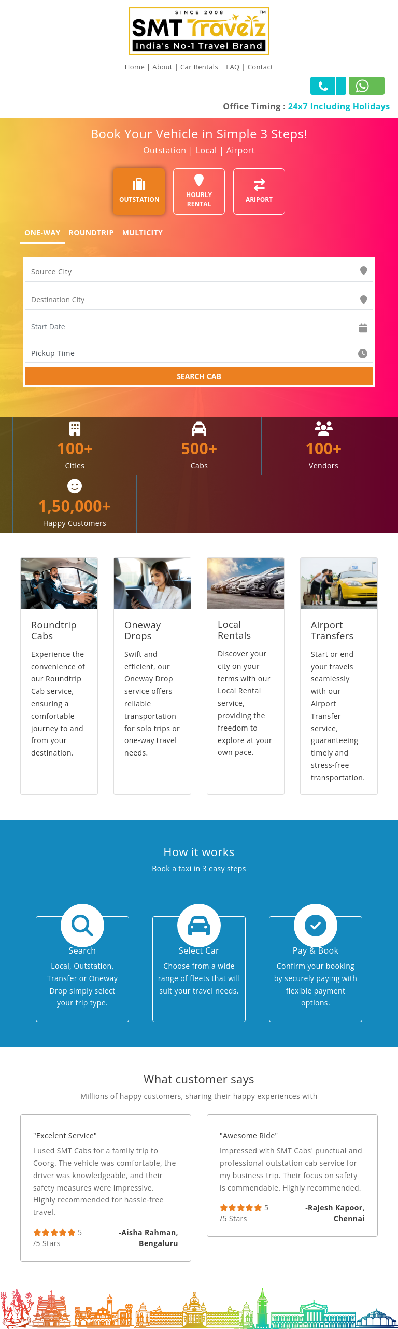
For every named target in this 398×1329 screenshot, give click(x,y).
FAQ (232, 67)
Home (135, 67)
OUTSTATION (139, 191)
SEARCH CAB (199, 376)
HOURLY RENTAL (199, 191)
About (162, 67)
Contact (261, 67)
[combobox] (198, 271)
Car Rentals (199, 67)
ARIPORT (259, 191)
